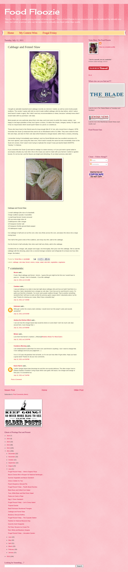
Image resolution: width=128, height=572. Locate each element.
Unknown (17, 306)
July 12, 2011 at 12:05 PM (22, 339)
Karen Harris (18, 366)
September (12, 463)
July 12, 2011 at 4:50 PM (21, 359)
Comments (94, 164)
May (10, 540)
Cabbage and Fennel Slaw (16, 511)
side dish (47, 262)
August (10, 466)
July (9, 469)
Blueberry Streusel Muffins (16, 515)
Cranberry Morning (20, 346)
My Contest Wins (28, 32)
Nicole (16, 272)
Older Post (78, 390)
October (11, 460)
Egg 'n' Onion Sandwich (15, 499)
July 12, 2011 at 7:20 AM (21, 300)
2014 (8, 442)
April (10, 543)
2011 (8, 451)
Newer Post (10, 390)
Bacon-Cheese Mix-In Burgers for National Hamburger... (26, 474)
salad (41, 262)
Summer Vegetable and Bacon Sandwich (21, 478)
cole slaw (22, 262)
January (11, 552)
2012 (8, 448)
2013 (8, 445)
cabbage (15, 262)
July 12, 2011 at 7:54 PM (21, 375)
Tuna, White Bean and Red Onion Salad (20, 493)
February (11, 549)
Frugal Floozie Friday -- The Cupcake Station (22, 518)
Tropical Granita (13, 505)
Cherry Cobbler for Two (15, 481)
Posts (93, 160)
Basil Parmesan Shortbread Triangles (20, 508)
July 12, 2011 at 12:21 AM (22, 280)
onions (32, 262)
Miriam (16, 334)
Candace (17, 286)
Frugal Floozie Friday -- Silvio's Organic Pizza (22, 471)
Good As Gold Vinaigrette (16, 524)
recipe (37, 262)
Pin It (90, 75)
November (11, 456)
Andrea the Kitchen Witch (22, 320)
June (10, 537)
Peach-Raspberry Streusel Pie (17, 484)
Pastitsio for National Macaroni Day (19, 521)
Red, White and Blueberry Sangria (19, 530)
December (11, 453)
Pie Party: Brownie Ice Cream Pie (18, 527)
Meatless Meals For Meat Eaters (52, 336)
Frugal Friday (50, 32)
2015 (8, 438)
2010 (8, 556)
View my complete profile (107, 47)
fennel (28, 262)
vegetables (54, 262)
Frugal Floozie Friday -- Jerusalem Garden (21, 533)
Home (11, 32)
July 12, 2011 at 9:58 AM (21, 327)
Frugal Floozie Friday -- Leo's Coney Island (21, 502)
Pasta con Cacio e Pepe (15, 496)
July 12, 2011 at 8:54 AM (21, 314)
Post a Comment (16, 379)
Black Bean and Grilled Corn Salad (19, 490)
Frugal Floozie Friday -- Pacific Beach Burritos (22, 487)
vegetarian (61, 262)
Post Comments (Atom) (20, 394)
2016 (8, 435)
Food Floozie (32, 11)
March (10, 546)
